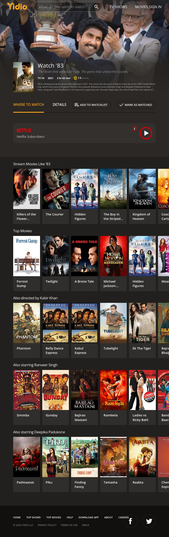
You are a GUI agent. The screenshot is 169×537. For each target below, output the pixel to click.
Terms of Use (69, 525)
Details (59, 104)
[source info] (133, 128)
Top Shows (33, 517)
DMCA (85, 525)
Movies (141, 6)
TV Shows (118, 6)
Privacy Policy (47, 525)
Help (70, 517)
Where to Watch (28, 104)
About (108, 517)
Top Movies (53, 517)
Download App (89, 517)
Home (17, 517)
